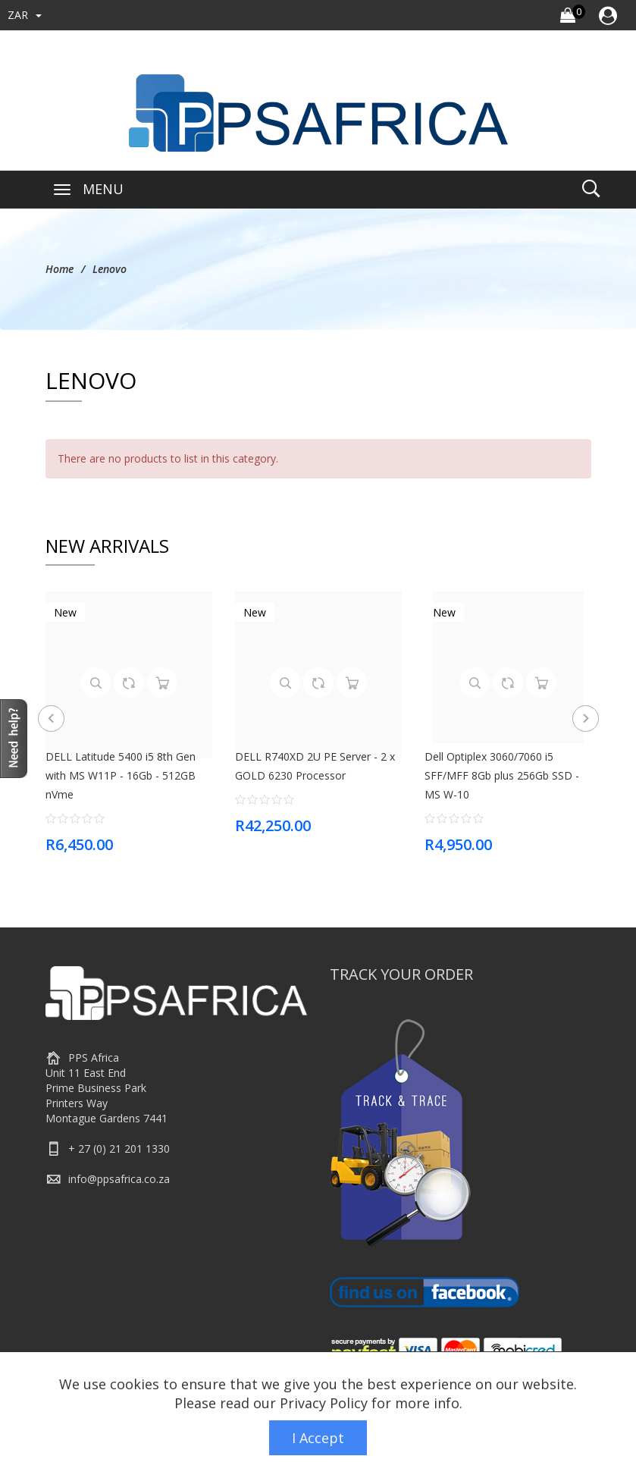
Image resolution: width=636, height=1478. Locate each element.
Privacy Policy (324, 1403)
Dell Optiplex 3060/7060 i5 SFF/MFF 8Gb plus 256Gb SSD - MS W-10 (502, 775)
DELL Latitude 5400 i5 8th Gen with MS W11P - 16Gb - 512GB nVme (120, 775)
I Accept (318, 1438)
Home (59, 269)
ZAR (25, 15)
